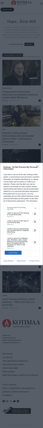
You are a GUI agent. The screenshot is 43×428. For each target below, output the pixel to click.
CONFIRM (13, 253)
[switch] (34, 214)
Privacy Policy (34, 261)
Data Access (21, 261)
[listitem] (21, 208)
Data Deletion (8, 261)
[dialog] (21, 214)
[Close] (38, 167)
